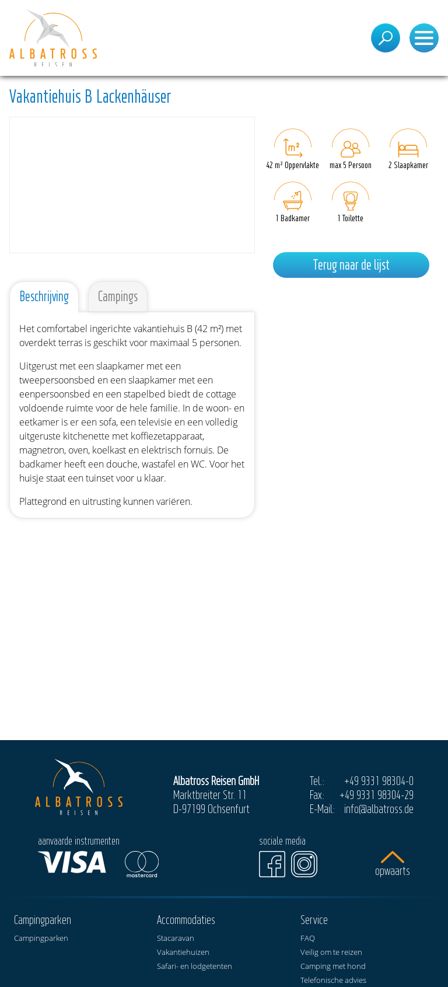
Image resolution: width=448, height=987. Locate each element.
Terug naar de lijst (351, 264)
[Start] (53, 38)
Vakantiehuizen (183, 952)
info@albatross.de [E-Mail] (379, 808)
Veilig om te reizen (331, 952)
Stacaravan (175, 938)
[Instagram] (304, 864)
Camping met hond (333, 966)
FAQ (307, 938)
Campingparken (41, 938)
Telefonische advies (333, 980)
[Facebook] (272, 864)
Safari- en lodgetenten (194, 966)
